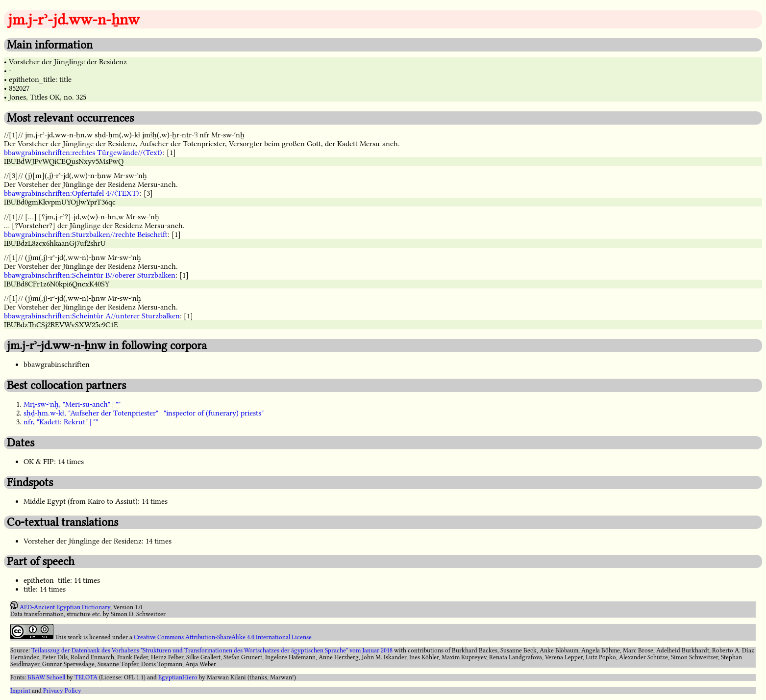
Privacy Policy (62, 690)
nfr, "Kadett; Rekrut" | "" (61, 421)
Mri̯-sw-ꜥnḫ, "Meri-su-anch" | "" (72, 404)
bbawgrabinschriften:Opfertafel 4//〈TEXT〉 (72, 193)
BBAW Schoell (46, 677)
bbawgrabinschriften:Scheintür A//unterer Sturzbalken (92, 315)
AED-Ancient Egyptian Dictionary (65, 607)
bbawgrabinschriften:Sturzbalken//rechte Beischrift (86, 234)
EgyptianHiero (178, 677)
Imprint (20, 690)
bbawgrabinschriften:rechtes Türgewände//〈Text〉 (83, 152)
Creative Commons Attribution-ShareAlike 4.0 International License (223, 637)
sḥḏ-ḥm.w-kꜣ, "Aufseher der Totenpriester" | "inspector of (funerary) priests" (144, 413)
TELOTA (86, 677)
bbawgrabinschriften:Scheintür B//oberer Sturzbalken (89, 275)
